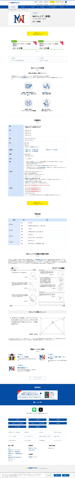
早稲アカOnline (64, 4)
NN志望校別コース (25, 77)
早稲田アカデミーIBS (32, 448)
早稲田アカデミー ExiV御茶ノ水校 (31, 149)
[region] (37, 475)
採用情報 (46, 4)
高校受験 (22, 6)
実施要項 (12, 58)
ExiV (9, 448)
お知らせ (57, 4)
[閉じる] (73, 475)
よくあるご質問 (52, 4)
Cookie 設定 (49, 475)
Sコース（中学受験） (23, 357)
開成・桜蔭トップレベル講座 (27, 93)
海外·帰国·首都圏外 (52, 6)
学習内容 (41, 58)
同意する (65, 475)
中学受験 (13, 6)
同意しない (57, 475)
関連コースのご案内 (43, 60)
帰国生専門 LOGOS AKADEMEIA (15, 457)
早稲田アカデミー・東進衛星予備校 (15, 453)
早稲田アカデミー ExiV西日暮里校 (31, 151)
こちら (36, 162)
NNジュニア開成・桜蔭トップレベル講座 (57, 357)
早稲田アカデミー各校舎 (29, 178)
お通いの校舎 (42, 167)
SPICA (10, 455)
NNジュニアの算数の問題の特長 (17, 60)
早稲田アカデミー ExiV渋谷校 (51, 149)
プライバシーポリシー (13, 475)
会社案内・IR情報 (39, 4)
